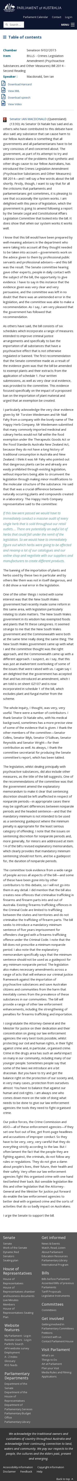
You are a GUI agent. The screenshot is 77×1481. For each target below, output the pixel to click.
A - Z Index (11, 1357)
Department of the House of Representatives (16, 1396)
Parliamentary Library (54, 1260)
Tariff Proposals (51, 1291)
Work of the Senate (15, 1248)
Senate (7, 1243)
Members (9, 1304)
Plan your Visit (50, 1368)
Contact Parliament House (58, 1341)
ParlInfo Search (14, 1344)
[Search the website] (13, 25)
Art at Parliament (52, 1364)
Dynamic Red (11, 1252)
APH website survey (17, 1348)
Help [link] (40, 1471)
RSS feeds (11, 1365)
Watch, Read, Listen (54, 1248)
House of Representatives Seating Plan (18, 1313)
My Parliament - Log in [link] (18, 1336)
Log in (68, 17)
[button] (68, 24)
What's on (48, 1355)
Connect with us (51, 1337)
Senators (8, 1256)
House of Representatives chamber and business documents (19, 1292)
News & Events (51, 1243)
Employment (12, 1352)
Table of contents (22, 37)
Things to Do (49, 1360)
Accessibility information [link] (18, 1467)
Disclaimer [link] (9, 1471)
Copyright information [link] (50, 1467)
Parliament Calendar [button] (35, 17)
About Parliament (52, 1252)
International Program (55, 1265)
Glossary (10, 1361)
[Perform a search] (6, 24)
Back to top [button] (65, 1479)
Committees (49, 1310)
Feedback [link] (26, 1471)
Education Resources (55, 1256)
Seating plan (10, 1260)
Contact (56, 17)
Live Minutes (10, 1300)
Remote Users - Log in (18, 1340)
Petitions (47, 1333)
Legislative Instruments (56, 1296)
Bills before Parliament (56, 1279)
